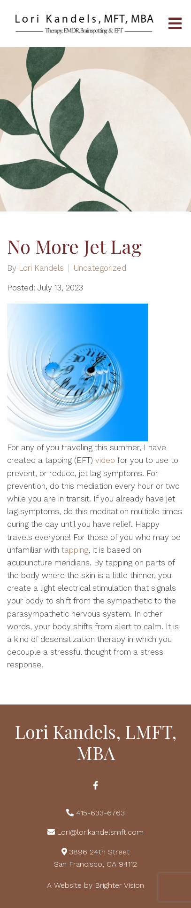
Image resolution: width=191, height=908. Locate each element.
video (105, 460)
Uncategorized (100, 268)
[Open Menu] (175, 23)
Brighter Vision (119, 885)
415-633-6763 (100, 812)
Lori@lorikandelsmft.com (100, 832)
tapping (74, 550)
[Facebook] (95, 785)
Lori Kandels (41, 268)
